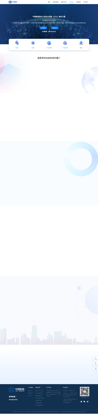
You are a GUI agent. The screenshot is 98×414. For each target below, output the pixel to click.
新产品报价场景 (39, 405)
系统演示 (55, 28)
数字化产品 (64, 2)
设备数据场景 (38, 400)
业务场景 (71, 2)
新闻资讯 (78, 2)
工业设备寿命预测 (39, 398)
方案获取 (43, 28)
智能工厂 (30, 396)
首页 (49, 2)
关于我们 (85, 2)
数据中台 (30, 391)
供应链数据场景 (39, 393)
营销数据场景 (38, 403)
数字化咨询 (55, 2)
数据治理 (30, 393)
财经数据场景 (38, 396)
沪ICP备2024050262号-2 (18, 411)
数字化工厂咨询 (39, 391)
